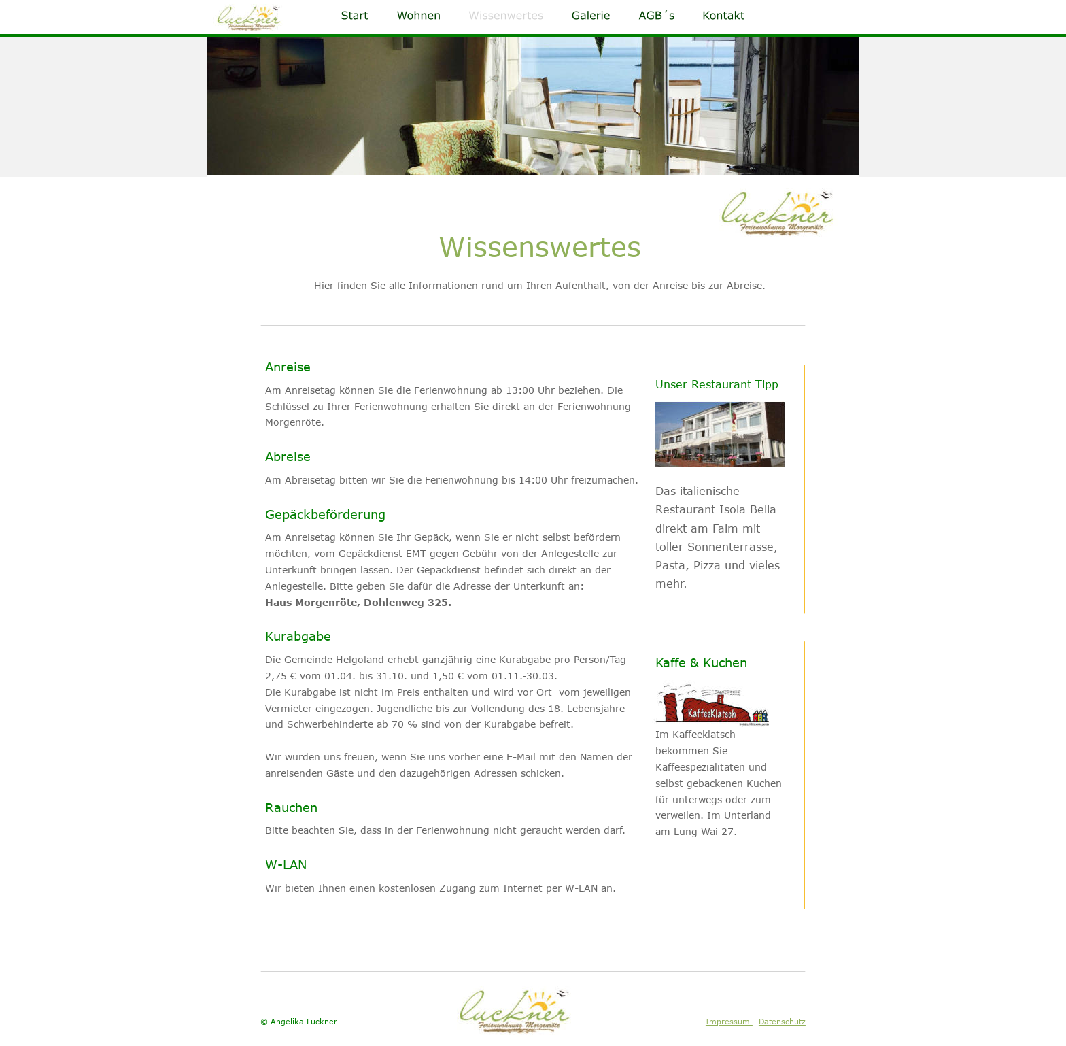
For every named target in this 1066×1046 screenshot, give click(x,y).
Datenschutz (782, 1021)
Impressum (729, 1021)
